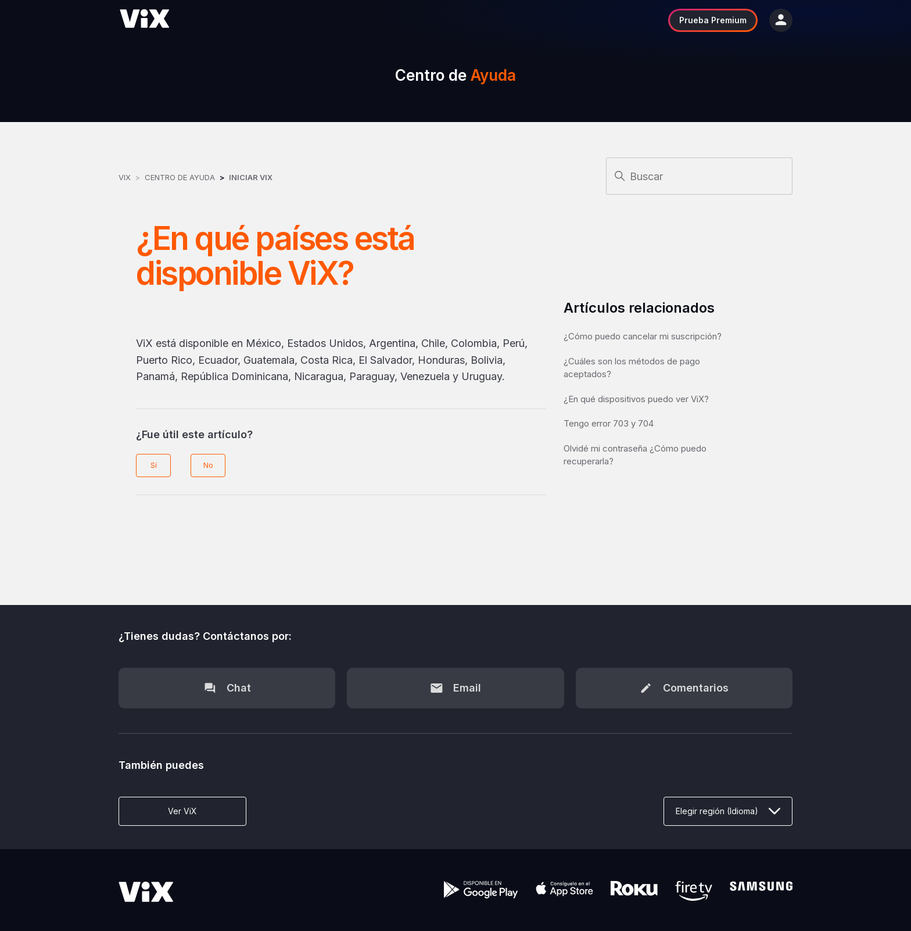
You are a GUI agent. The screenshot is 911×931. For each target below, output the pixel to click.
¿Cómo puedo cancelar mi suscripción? (643, 336)
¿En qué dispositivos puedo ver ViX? (636, 398)
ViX (125, 177)
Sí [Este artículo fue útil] (153, 465)
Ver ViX (182, 811)
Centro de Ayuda (180, 177)
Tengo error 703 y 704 (609, 423)
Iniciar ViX (250, 177)
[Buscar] (699, 176)
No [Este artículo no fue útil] (208, 465)
